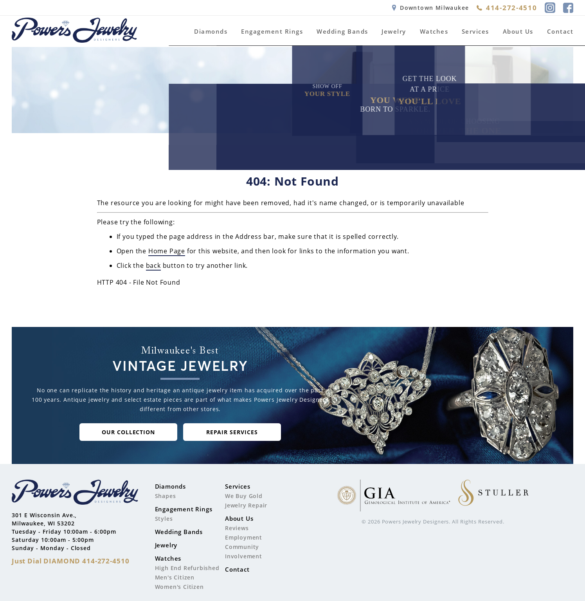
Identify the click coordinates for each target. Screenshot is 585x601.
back (153, 265)
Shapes (165, 496)
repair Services (232, 432)
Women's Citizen (179, 586)
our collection (128, 432)
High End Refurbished (187, 568)
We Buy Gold (244, 496)
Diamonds (210, 31)
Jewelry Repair (246, 505)
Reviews (237, 528)
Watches (434, 31)
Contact (560, 31)
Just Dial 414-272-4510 (71, 560)
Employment (243, 537)
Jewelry (394, 31)
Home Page (166, 251)
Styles (164, 518)
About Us (518, 31)
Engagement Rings (272, 31)
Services (475, 31)
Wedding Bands (342, 31)
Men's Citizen (174, 577)
